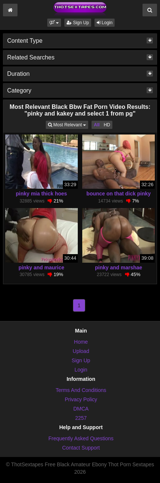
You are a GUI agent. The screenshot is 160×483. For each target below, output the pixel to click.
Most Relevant (68, 124)
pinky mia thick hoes (41, 194)
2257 (81, 418)
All (96, 124)
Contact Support (81, 448)
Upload (81, 351)
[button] (54, 23)
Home (81, 342)
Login (105, 22)
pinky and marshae (118, 267)
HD (107, 124)
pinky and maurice (41, 267)
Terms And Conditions (80, 390)
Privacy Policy (81, 399)
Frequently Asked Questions (80, 438)
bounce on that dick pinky (118, 194)
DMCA (81, 409)
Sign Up (78, 22)
